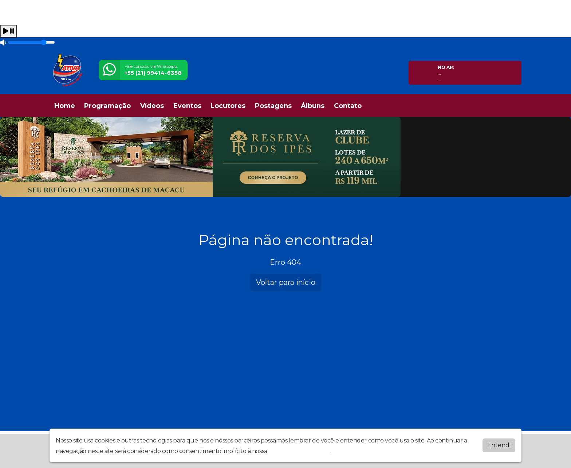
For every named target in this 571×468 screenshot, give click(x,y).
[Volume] (31, 42)
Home (64, 106)
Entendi (499, 445)
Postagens (273, 106)
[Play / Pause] (8, 31)
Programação (107, 106)
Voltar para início (285, 282)
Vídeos (152, 106)
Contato (348, 106)
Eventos (187, 106)
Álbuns (312, 106)
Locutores (227, 106)
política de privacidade (299, 451)
